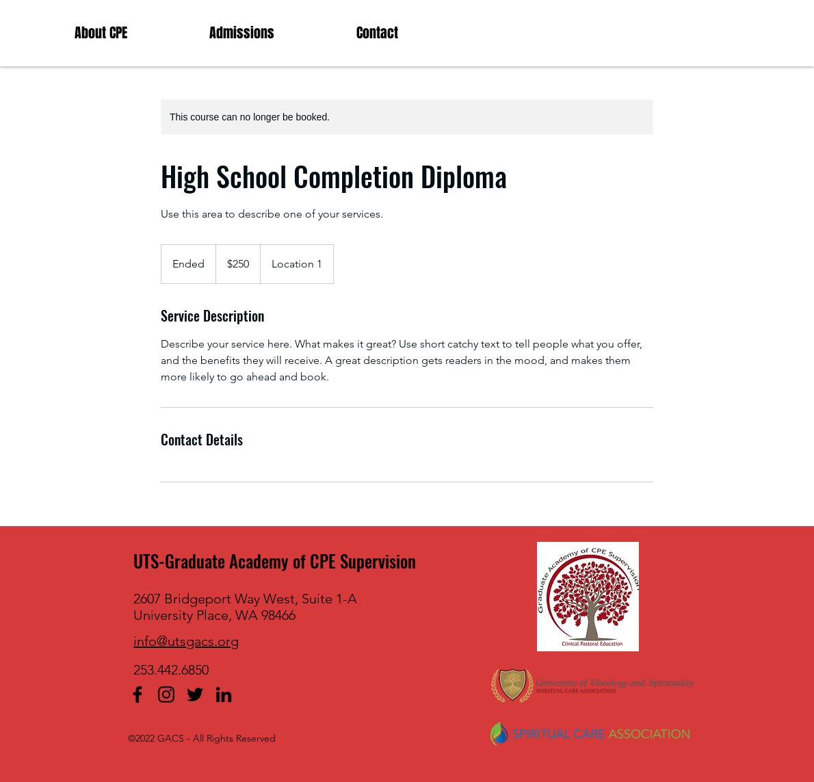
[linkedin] (224, 694)
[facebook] (137, 694)
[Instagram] (166, 694)
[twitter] (195, 694)
